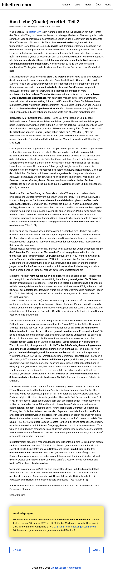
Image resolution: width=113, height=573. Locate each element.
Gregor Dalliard (58, 567)
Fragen (88, 4)
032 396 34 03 (61, 526)
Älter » (96, 550)
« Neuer (17, 550)
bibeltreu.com (16, 5)
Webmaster (75, 567)
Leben (78, 4)
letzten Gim (35, 31)
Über (98, 4)
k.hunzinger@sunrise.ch (83, 526)
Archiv (108, 4)
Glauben (66, 4)
